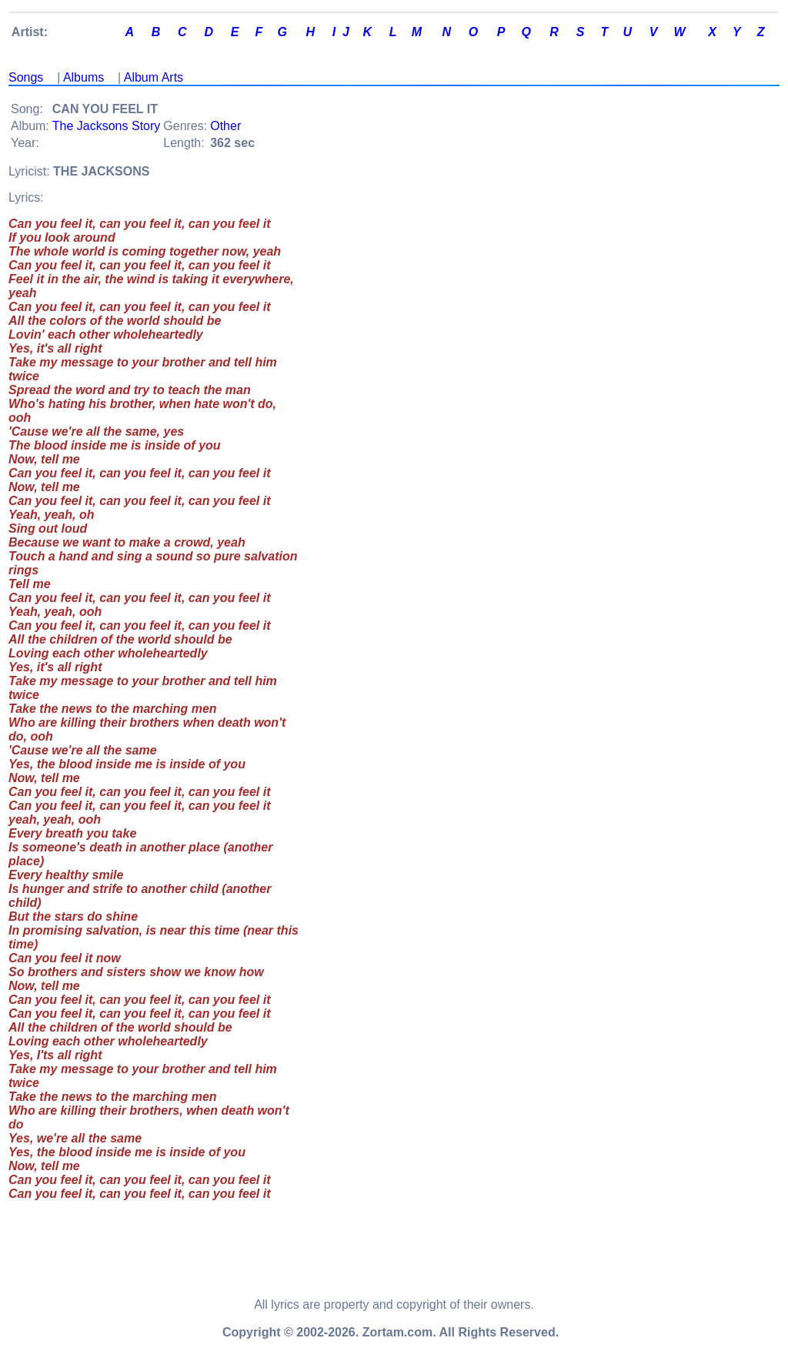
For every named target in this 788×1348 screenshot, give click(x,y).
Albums (83, 77)
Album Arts (153, 77)
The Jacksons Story (106, 125)
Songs (25, 77)
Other (225, 125)
